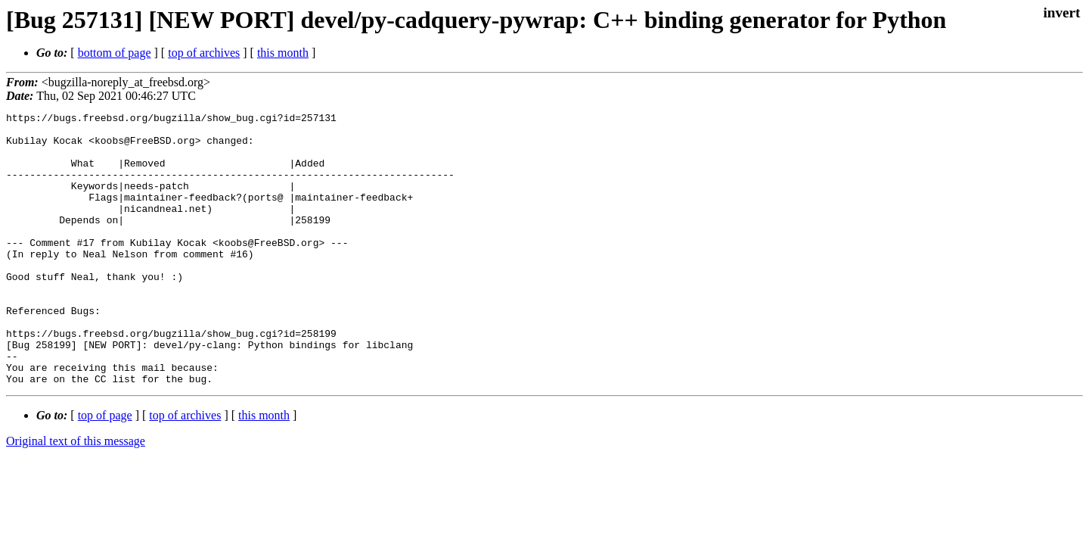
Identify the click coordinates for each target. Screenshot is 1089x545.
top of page (105, 469)
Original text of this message (75, 495)
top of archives (204, 52)
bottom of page (114, 52)
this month (283, 52)
